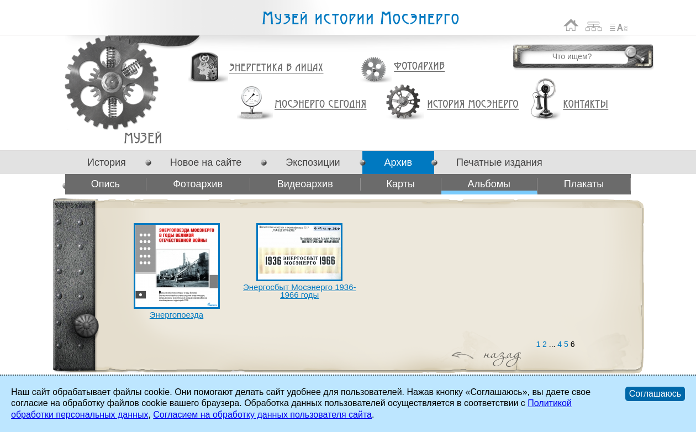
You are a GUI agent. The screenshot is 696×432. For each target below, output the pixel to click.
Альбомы (142, 138)
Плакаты (584, 183)
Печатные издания (499, 162)
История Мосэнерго (473, 104)
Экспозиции (313, 162)
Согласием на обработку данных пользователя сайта (262, 414)
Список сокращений (619, 25)
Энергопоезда (176, 314)
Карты (401, 183)
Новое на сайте (205, 162)
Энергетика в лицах (276, 68)
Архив (398, 162)
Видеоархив (305, 183)
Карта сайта (594, 25)
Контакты (585, 104)
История (106, 162)
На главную (571, 25)
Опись (105, 183)
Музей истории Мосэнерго (360, 18)
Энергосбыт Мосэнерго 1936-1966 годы (299, 290)
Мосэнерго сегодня (320, 104)
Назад (462, 356)
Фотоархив (419, 66)
